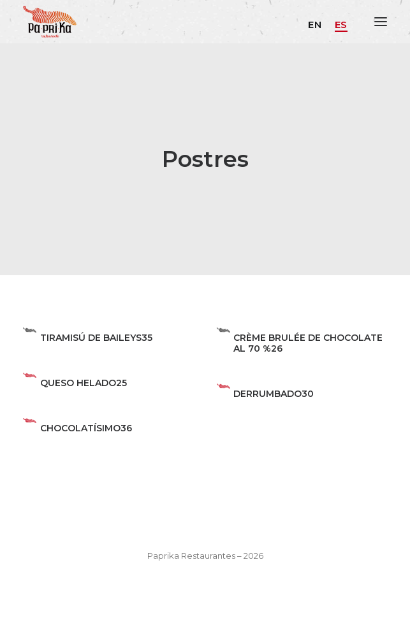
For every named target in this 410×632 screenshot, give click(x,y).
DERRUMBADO (267, 393)
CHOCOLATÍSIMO (80, 428)
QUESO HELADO (78, 383)
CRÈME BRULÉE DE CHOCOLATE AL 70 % (308, 343)
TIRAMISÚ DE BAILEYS (91, 337)
